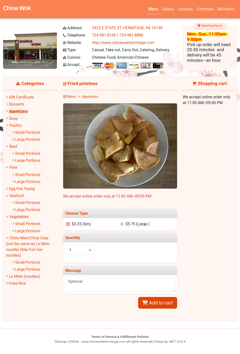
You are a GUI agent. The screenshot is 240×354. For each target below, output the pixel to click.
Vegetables (19, 216)
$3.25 (81, 224)
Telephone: (74, 35)
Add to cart (157, 303)
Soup (13, 118)
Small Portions (27, 132)
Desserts (16, 104)
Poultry (15, 125)
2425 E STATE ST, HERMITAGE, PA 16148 (127, 28)
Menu (153, 9)
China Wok (17, 8)
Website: (72, 42)
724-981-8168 (104, 35)
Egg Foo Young (22, 188)
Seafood (16, 195)
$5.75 (138, 224)
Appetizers (18, 111)
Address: (72, 28)
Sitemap (60, 341)
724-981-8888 (131, 35)
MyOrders (226, 9)
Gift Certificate (21, 97)
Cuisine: (72, 57)
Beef (13, 146)
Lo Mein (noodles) (24, 276)
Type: (69, 50)
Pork (13, 167)
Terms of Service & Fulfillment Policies (120, 337)
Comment (205, 9)
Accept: (71, 64)
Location (185, 9)
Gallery (168, 9)
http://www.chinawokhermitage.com (123, 42)
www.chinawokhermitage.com (104, 341)
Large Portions (27, 139)
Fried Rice (17, 283)
